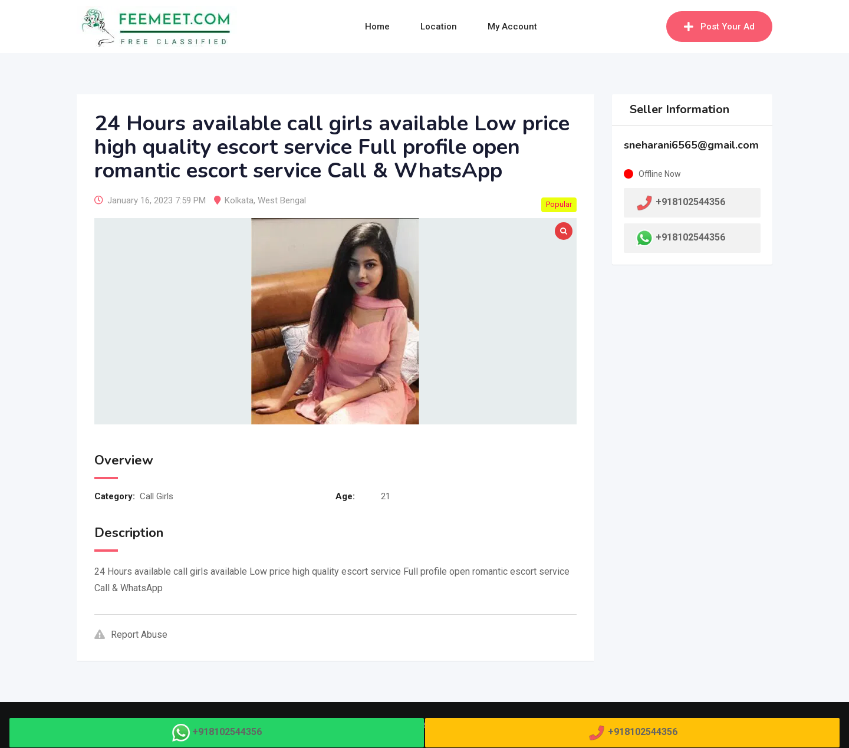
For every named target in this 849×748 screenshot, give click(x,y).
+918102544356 (690, 237)
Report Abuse (130, 634)
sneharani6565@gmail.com (691, 145)
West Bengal (282, 200)
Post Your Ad (719, 26)
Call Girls (156, 496)
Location (438, 26)
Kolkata (239, 200)
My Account (512, 26)
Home (377, 26)
